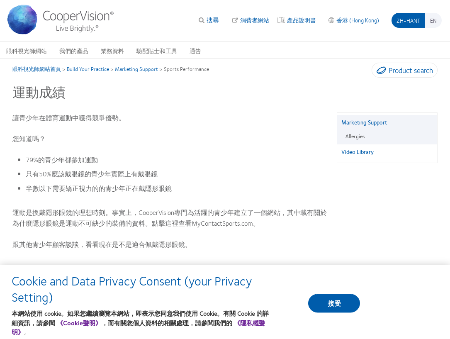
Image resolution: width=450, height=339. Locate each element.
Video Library (357, 151)
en (433, 20)
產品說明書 (301, 19)
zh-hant (408, 20)
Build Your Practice (88, 69)
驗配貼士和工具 (156, 50)
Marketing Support (136, 69)
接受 (334, 306)
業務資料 (112, 50)
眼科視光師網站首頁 (36, 69)
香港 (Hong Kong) (357, 19)
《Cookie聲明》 (79, 326)
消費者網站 (254, 19)
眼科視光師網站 (26, 50)
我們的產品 (73, 50)
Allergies (355, 136)
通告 (195, 50)
